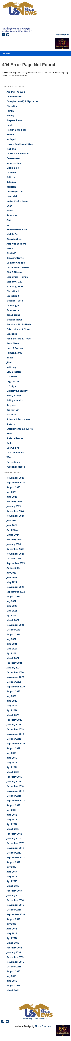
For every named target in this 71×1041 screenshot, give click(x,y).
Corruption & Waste (18, 267)
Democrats (13, 310)
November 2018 (15, 791)
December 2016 (15, 900)
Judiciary (11, 367)
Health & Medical (16, 129)
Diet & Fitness (14, 272)
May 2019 (12, 762)
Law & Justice (14, 371)
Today (10, 443)
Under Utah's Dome (17, 201)
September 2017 (16, 857)
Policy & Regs (14, 395)
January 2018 (14, 838)
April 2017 (12, 881)
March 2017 (13, 885)
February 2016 (14, 947)
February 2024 (14, 539)
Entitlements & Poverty (20, 428)
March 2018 (13, 829)
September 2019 (16, 743)
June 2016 (12, 928)
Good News (13, 343)
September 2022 (16, 591)
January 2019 (14, 781)
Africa (10, 248)
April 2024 (12, 530)
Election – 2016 (15, 300)
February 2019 (14, 776)
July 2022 (11, 601)
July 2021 (11, 639)
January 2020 (14, 724)
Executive (12, 333)
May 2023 (12, 582)
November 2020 (15, 677)
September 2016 (16, 914)
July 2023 (11, 572)
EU (8, 224)
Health (10, 125)
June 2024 (12, 525)
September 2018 (16, 800)
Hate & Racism (15, 348)
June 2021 (12, 643)
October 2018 (14, 795)
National (11, 148)
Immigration (14, 163)
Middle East (13, 234)
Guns (9, 433)
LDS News (12, 376)
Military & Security (17, 390)
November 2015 (15, 961)
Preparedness (14, 120)
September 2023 (16, 563)
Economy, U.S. (14, 281)
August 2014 (13, 985)
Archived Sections (16, 243)
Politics (11, 177)
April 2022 (12, 615)
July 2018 (11, 810)
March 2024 (13, 534)
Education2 (13, 295)
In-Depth (11, 139)
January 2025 (14, 506)
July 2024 (11, 520)
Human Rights (14, 352)
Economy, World (15, 286)
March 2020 (13, 715)
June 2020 (12, 700)
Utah (9, 205)
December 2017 (15, 843)
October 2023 (14, 558)
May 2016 (12, 933)
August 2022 (13, 596)
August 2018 (13, 805)
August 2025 (13, 487)
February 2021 (14, 662)
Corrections (13, 462)
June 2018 (12, 814)
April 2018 (12, 824)
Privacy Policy (27, 1019)
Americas (12, 215)
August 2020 (13, 691)
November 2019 (15, 734)
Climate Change (16, 262)
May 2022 (12, 610)
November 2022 (15, 586)
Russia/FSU (13, 409)
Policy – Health (15, 400)
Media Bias (13, 167)
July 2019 (11, 753)
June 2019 (12, 757)
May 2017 (12, 876)
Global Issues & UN (17, 229)
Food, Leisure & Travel (19, 338)
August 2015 (13, 971)
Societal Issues (15, 438)
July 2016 (11, 923)
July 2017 (11, 866)
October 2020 (14, 681)
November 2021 (15, 624)
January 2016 (14, 952)
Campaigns (13, 305)
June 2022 (12, 605)
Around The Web (16, 91)
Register (65, 34)
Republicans (13, 314)
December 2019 (15, 729)
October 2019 (14, 738)
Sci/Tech (11, 414)
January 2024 (14, 544)
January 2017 (14, 895)
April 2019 (12, 767)
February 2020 (14, 719)
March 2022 (13, 620)
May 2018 (12, 819)
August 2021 (13, 634)
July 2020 (11, 696)
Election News (14, 319)
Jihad (9, 362)
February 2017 (14, 890)
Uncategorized (15, 191)
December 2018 (15, 786)
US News (11, 172)
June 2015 (12, 980)
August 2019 (13, 748)
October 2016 (14, 909)
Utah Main (12, 196)
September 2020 (16, 686)
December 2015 (15, 957)
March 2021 (13, 658)
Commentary (14, 96)
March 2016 (13, 942)
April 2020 (12, 710)
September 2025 (16, 482)
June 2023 (12, 577)
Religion (11, 182)
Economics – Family (17, 276)
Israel (10, 357)
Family (10, 110)
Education (12, 106)
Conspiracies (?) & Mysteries (22, 101)
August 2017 (13, 862)
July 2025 (11, 492)
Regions (11, 405)
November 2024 (15, 515)
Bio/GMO (12, 253)
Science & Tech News (18, 419)
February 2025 (14, 501)
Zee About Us (14, 238)
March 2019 (13, 772)
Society (11, 424)
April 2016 (12, 938)
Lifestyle (12, 386)
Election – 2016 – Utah (19, 324)
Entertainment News (18, 329)
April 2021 (12, 653)
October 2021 (14, 629)
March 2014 (13, 990)
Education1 (13, 291)
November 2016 (15, 904)
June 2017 (12, 871)
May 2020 (12, 705)
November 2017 (15, 847)
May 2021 (12, 648)
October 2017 (14, 852)
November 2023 (15, 553)
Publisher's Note (16, 466)
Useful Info (13, 447)
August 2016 (13, 919)
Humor (10, 134)
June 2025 (12, 496)
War (9, 457)
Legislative (13, 381)
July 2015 (11, 976)
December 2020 (15, 672)
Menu (7, 53)
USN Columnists (16, 452)
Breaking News (15, 257)
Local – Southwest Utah (20, 144)
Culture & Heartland (18, 153)
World (10, 210)
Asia (9, 220)
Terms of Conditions (41, 1019)
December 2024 (15, 511)
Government (14, 158)
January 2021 (14, 667)
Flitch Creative (43, 1026)
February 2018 (14, 833)
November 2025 (15, 477)
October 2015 (14, 966)
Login (58, 34)
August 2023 (13, 567)
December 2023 (15, 549)
